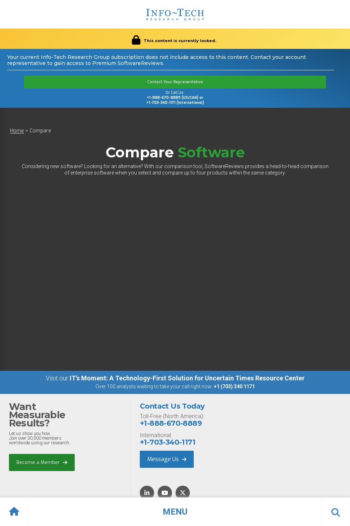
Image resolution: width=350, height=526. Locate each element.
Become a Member (41, 462)
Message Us (166, 459)
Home (17, 130)
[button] (175, 511)
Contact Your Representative (175, 82)
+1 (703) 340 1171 (234, 386)
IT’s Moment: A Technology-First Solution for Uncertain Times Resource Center (187, 378)
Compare (40, 130)
